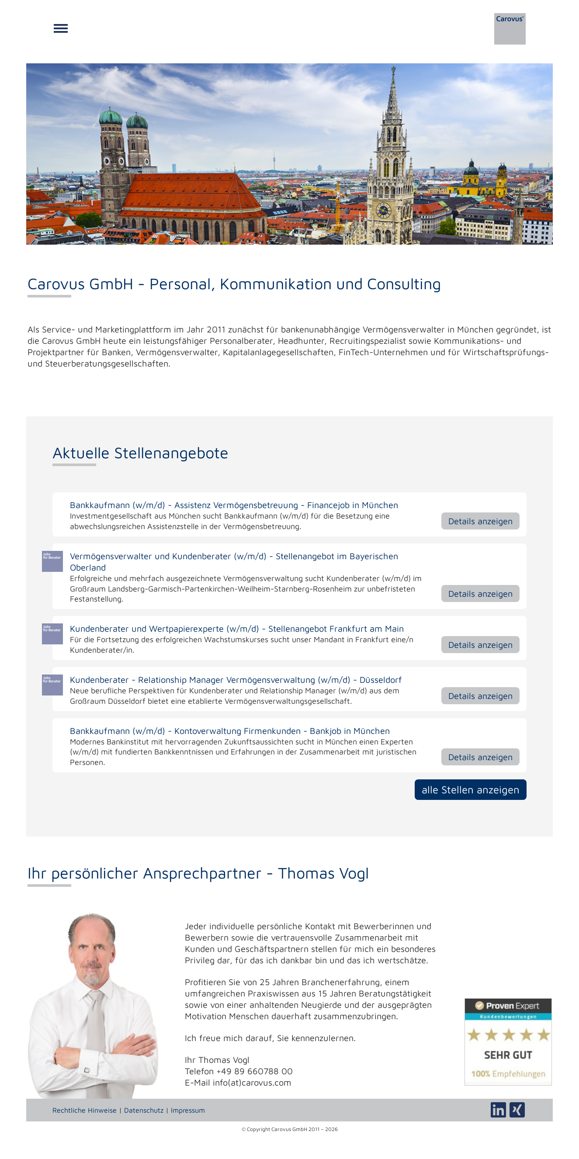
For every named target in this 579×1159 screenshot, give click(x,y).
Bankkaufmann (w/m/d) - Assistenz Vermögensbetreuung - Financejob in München (234, 505)
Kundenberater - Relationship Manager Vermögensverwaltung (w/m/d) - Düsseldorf (236, 680)
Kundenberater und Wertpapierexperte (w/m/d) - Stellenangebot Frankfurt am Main (237, 628)
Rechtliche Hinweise (84, 1110)
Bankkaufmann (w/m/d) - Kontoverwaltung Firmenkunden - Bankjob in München (230, 731)
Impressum (188, 1110)
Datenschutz (143, 1110)
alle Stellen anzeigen (471, 789)
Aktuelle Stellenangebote (140, 452)
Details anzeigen (480, 521)
